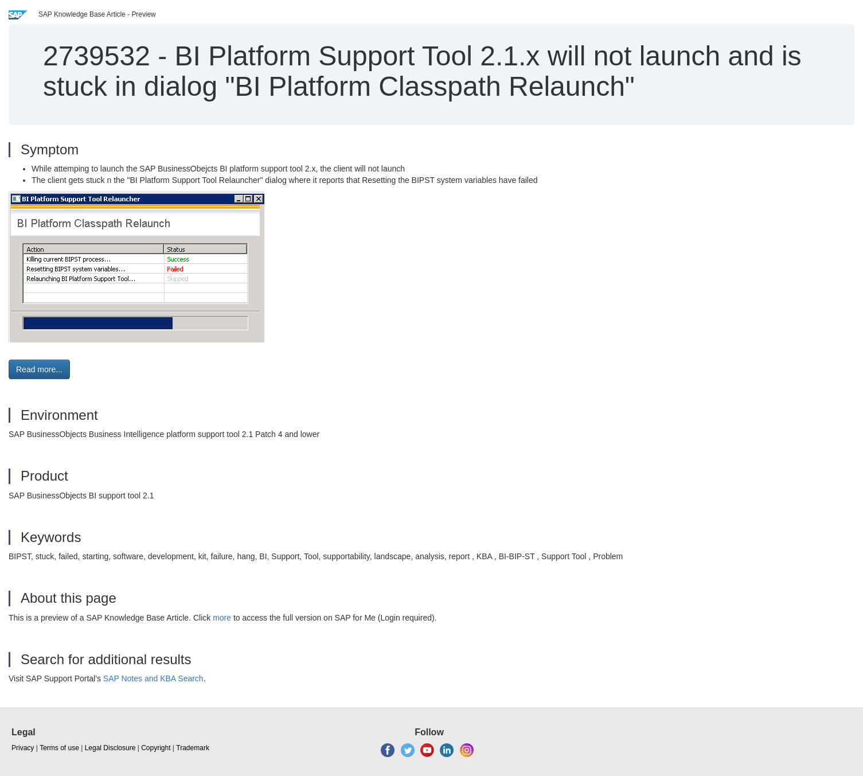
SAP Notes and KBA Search (153, 678)
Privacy (22, 748)
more (222, 617)
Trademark (192, 748)
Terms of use (59, 748)
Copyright (155, 748)
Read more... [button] (39, 369)
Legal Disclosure (110, 748)
